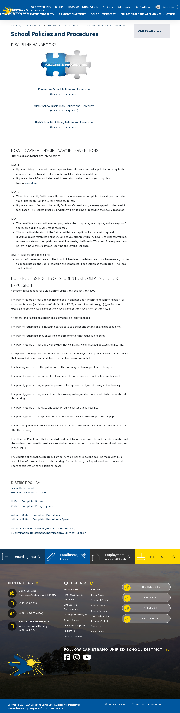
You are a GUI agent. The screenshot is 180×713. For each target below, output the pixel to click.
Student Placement (72, 14)
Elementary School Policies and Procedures (64, 89)
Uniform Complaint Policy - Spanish (32, 506)
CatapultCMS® (35, 708)
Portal (61, 6)
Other (171, 14)
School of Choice (99, 600)
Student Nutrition (141, 619)
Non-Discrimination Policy (117, 704)
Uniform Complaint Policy (27, 501)
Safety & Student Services (26, 25)
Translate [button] (126, 7)
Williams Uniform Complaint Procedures (35, 515)
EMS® (47, 708)
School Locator (98, 605)
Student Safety (44, 14)
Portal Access (97, 594)
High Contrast (139, 704)
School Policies (99, 610)
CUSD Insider (140, 598)
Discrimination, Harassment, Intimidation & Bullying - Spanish (48, 533)
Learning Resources (73, 636)
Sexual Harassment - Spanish (28, 492)
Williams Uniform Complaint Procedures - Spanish (41, 519)
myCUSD (95, 589)
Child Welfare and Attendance (140, 14)
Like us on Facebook (142, 587)
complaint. (31, 183)
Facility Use (69, 630)
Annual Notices (71, 589)
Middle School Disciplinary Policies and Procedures (64, 106)
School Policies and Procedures (106, 25)
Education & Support (74, 625)
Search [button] (110, 7)
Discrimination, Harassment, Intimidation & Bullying (43, 528)
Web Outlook (98, 631)
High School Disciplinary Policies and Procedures (64, 122)
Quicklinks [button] (145, 7)
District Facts (140, 608)
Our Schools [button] (92, 7)
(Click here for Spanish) (64, 94)
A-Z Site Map (154, 704)
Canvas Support (72, 620)
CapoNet (74, 6)
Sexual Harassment (22, 488)
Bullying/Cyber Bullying (75, 614)
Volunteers (96, 626)
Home (48, 6)
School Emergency (103, 14)
